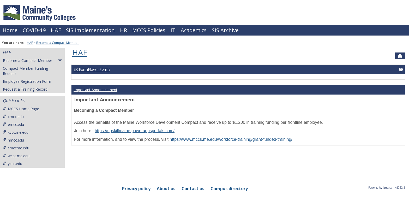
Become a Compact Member (57, 42)
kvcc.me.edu (15, 132)
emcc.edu (13, 124)
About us (166, 188)
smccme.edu (16, 147)
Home (10, 30)
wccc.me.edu (16, 155)
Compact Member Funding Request (25, 71)
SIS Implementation (90, 30)
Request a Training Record (25, 89)
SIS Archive (225, 30)
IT (173, 30)
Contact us (193, 188)
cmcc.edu (13, 116)
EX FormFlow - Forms (92, 69)
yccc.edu (12, 163)
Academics (194, 30)
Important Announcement (95, 89)
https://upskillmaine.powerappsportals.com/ (135, 130)
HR (123, 30)
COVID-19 (34, 30)
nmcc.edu (13, 140)
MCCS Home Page (21, 108)
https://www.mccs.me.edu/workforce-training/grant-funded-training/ (231, 139)
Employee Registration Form (27, 81)
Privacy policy (136, 188)
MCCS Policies (148, 30)
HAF (56, 30)
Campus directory (229, 188)
